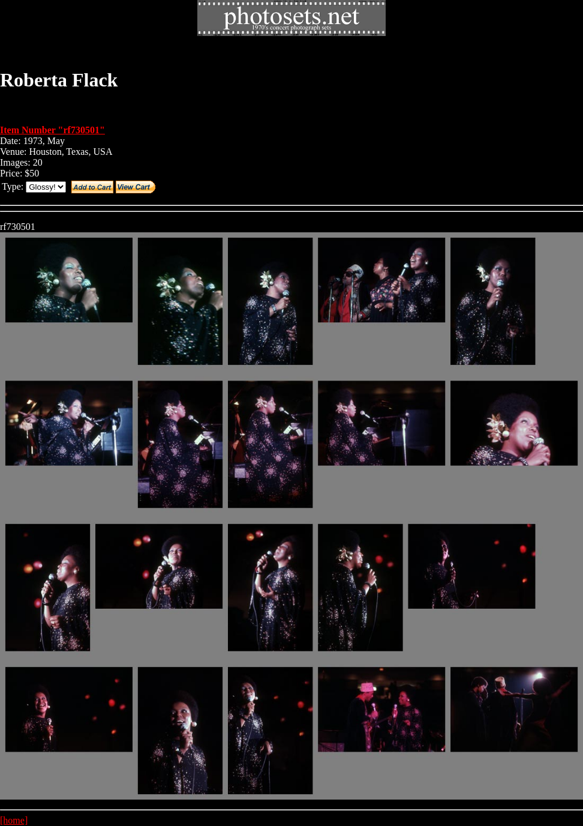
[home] (14, 820)
